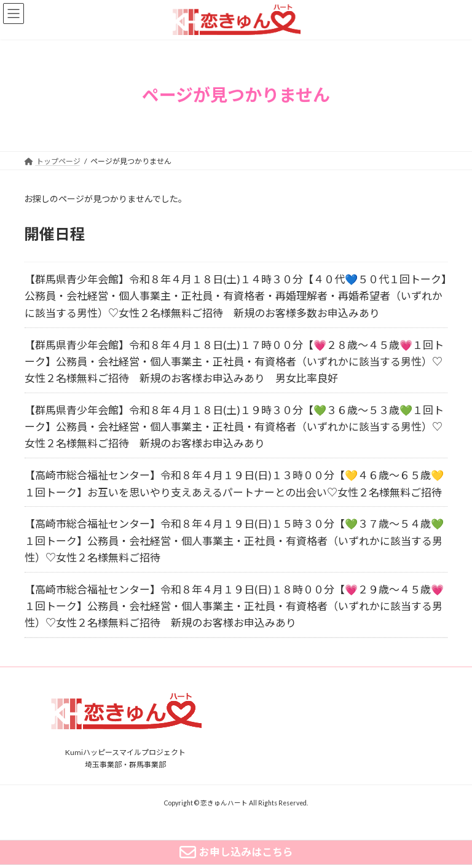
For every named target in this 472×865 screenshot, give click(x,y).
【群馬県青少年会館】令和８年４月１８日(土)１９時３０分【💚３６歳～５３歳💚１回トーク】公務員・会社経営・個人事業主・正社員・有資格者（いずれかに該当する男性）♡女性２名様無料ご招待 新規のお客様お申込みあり (234, 427)
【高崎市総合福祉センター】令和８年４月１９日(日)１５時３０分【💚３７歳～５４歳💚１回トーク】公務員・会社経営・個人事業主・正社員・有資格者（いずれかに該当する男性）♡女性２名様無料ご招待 (234, 540)
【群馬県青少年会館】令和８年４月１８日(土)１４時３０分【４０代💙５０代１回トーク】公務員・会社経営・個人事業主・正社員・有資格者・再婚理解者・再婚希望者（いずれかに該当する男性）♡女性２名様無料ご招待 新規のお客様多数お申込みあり (236, 296)
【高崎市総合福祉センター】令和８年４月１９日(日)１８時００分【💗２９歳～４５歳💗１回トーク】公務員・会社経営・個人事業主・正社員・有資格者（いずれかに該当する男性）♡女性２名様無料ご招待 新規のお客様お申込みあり (234, 606)
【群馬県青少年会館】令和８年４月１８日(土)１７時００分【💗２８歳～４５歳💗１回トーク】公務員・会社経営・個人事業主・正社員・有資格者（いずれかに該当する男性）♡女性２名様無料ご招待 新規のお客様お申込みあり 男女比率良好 (234, 361)
